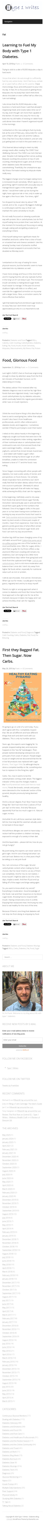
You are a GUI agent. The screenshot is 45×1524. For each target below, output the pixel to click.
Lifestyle (9, 1519)
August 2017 (7, 1297)
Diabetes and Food (18, 340)
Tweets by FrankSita (10, 1085)
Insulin (18, 345)
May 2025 (6, 1135)
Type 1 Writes (12, 1068)
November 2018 (9, 1243)
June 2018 (6, 1261)
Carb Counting (15, 343)
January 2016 (7, 1365)
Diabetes (37, 343)
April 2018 (6, 1268)
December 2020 (9, 1156)
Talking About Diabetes (11, 1505)
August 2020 (7, 1171)
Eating (4, 345)
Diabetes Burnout (9, 1459)
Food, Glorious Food (19, 360)
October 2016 (8, 1333)
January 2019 (7, 1235)
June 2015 (6, 1390)
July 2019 (6, 1217)
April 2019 (6, 1228)
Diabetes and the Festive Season (16, 1441)
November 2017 (9, 1286)
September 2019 (9, 1210)
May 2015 (6, 1394)
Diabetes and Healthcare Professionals (18, 1437)
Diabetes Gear (8, 1462)
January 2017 (7, 1322)
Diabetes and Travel (10, 1448)
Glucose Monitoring (10, 1477)
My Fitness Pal (28, 348)
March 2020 (7, 1189)
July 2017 (6, 1300)
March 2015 (7, 1401)
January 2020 (7, 1196)
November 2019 (9, 1203)
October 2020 (8, 1163)
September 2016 (9, 1336)
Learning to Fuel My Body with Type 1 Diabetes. (19, 51)
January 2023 (7, 1142)
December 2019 (9, 1199)
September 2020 (9, 1167)
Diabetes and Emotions (11, 1426)
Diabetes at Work (9, 1451)
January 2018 (7, 1279)
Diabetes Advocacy (10, 1423)
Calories (5, 343)
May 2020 (6, 1181)
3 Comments (28, 64)
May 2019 (6, 1225)
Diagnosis (30, 632)
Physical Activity (8, 1495)
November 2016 (9, 1329)
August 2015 (7, 1383)
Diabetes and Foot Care (12, 1433)
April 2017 (6, 1311)
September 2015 (9, 1379)
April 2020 (6, 1185)
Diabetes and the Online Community (17, 1444)
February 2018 (8, 1275)
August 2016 (7, 1340)
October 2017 (8, 1289)
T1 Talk (5, 1502)
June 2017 (6, 1304)
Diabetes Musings (33, 946)
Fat (9, 345)
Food (13, 345)
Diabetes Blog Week (10, 1455)
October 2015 (8, 1376)
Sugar (37, 948)
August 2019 (7, 1214)
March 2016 (7, 1358)
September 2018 (9, 1250)
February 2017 (8, 1318)
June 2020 (6, 1178)
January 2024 (7, 1138)
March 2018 (7, 1271)
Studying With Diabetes (11, 1498)
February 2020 (8, 1192)
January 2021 (7, 1153)
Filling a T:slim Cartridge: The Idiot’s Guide (25, 1104)
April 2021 (6, 1145)
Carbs (16, 635)
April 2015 (6, 1397)
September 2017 (9, 1293)
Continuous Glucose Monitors (14, 1415)
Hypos (5, 1480)
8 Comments (28, 668)
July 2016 (6, 1343)
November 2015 (9, 1372)
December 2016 (9, 1325)
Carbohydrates (27, 343)
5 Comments (33, 367)
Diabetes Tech (8, 1469)
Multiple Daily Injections (11, 1487)
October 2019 (8, 1207)
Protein (37, 348)
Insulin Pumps (8, 1484)
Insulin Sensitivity (28, 345)
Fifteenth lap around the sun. (25, 1100)
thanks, (12, 764)
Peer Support (8, 1491)
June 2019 (6, 1221)
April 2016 (6, 1354)
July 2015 (6, 1386)
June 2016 (6, 1347)
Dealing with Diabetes (11, 1419)
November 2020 (9, 1160)
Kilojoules (6, 348)
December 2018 (9, 1239)
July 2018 (6, 1257)
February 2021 (8, 1149)
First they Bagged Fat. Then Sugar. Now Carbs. (20, 655)
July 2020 (6, 1174)
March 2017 (7, 1315)
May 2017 (6, 1307)
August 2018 (7, 1253)
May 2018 (6, 1264)
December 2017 (9, 1282)
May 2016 (6, 1351)
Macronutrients (16, 348)
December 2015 (9, 1369)
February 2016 (8, 1361)
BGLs (34, 340)
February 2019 (8, 1232)
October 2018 (8, 1246)
